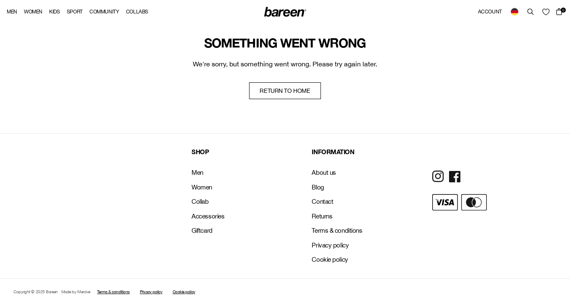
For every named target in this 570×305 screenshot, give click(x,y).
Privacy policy (330, 245)
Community (104, 12)
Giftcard (202, 230)
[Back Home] (285, 12)
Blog (318, 187)
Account (490, 11)
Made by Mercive (75, 291)
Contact (322, 201)
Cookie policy (330, 259)
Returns (322, 216)
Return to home (285, 90)
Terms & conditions (337, 230)
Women (33, 12)
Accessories (208, 216)
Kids (54, 12)
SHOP (200, 151)
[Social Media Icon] (438, 176)
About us (324, 172)
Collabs (137, 12)
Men (12, 12)
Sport (75, 12)
